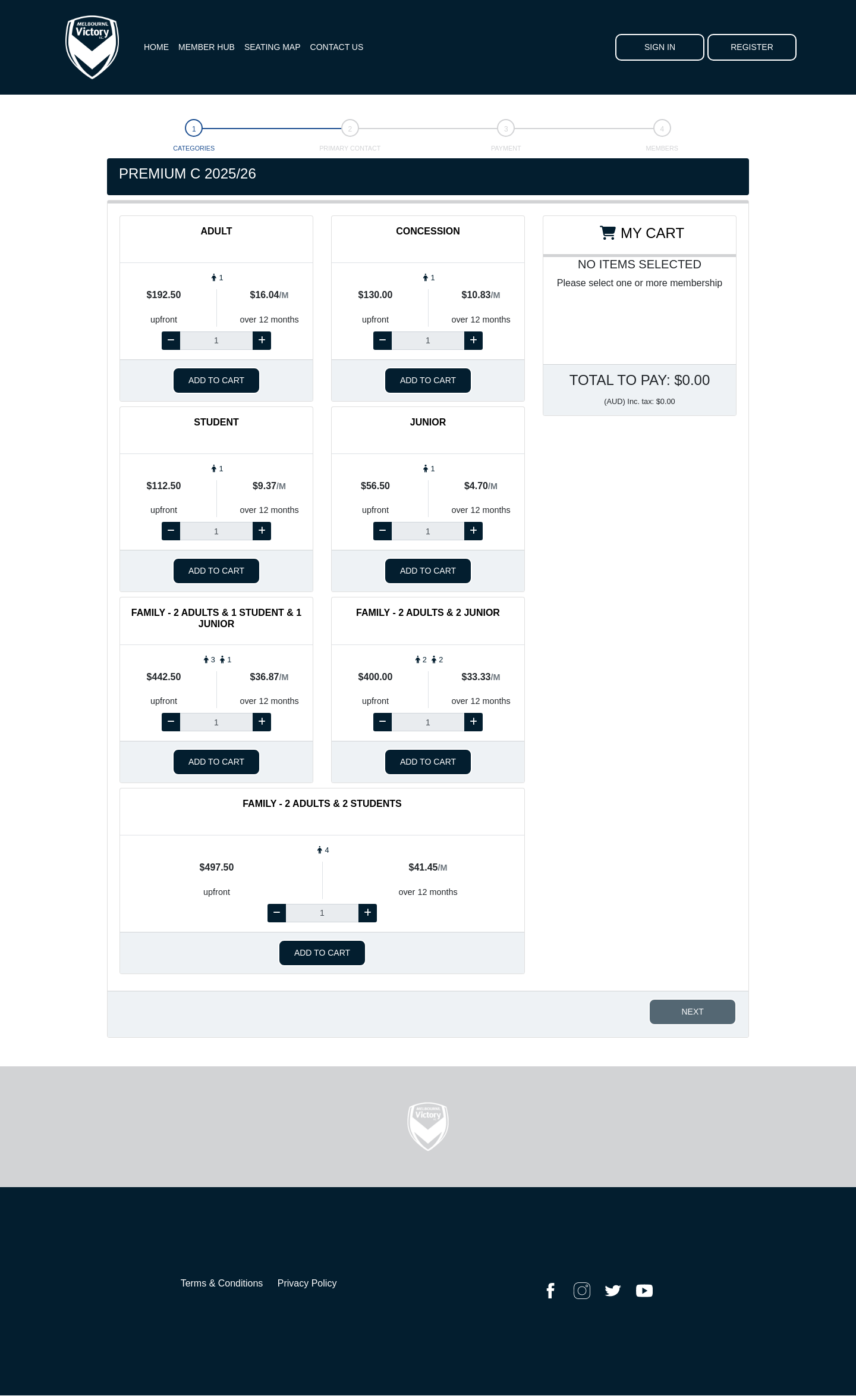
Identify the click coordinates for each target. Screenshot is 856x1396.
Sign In (659, 47)
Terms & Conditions (222, 1283)
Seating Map (272, 47)
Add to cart (216, 380)
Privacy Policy (307, 1283)
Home (156, 47)
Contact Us (337, 47)
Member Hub (206, 47)
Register (752, 47)
